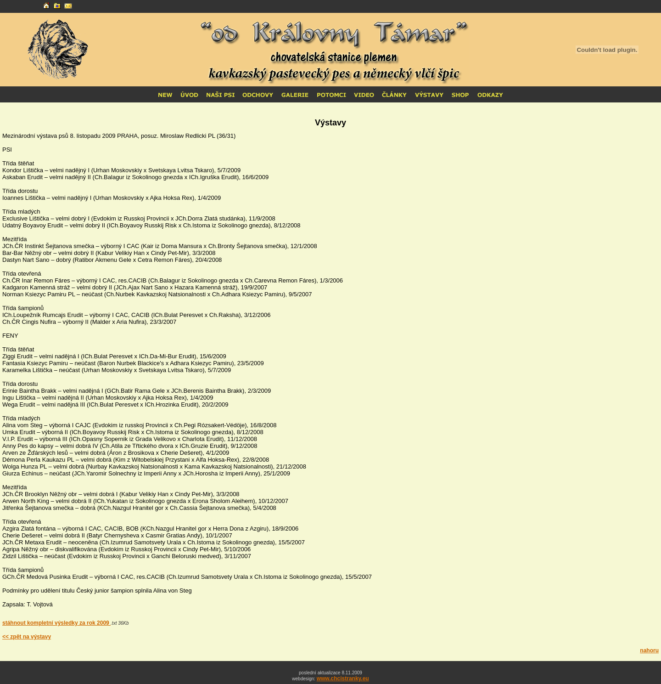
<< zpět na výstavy (26, 636)
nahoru (649, 650)
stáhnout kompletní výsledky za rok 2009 (56, 623)
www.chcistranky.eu (343, 678)
